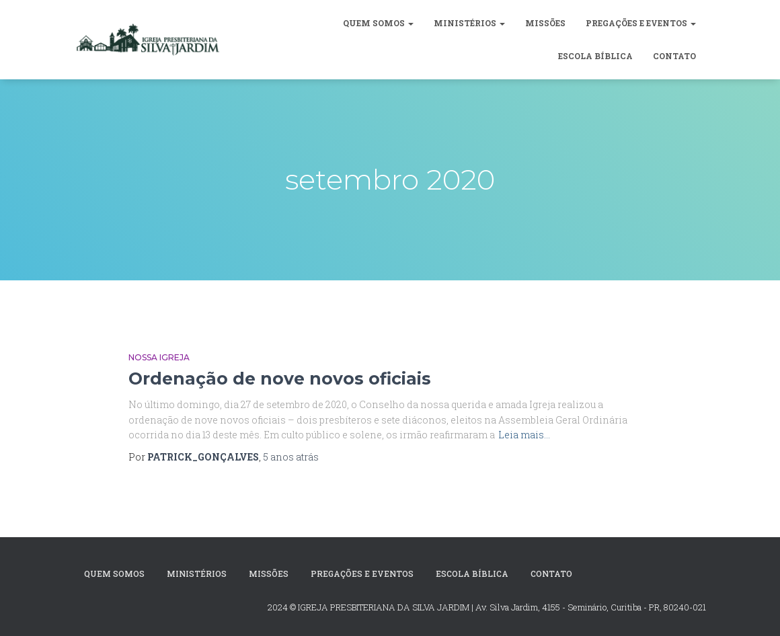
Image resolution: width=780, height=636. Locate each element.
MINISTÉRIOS (469, 22)
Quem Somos (378, 22)
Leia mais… (524, 434)
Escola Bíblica (595, 55)
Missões (545, 22)
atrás (291, 456)
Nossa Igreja (159, 357)
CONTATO (674, 55)
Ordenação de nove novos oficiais (279, 378)
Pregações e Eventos (641, 22)
